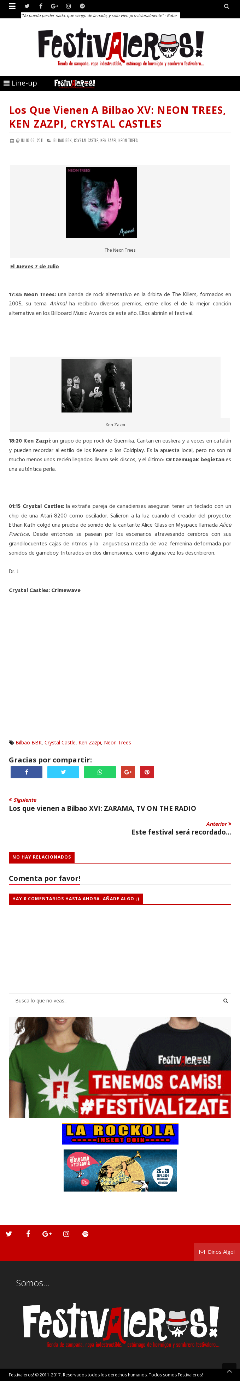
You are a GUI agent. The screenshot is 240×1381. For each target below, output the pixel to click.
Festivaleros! (21, 1375)
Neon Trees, (128, 140)
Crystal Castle (60, 742)
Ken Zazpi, (108, 140)
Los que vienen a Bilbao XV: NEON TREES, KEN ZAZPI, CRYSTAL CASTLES (117, 116)
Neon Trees (117, 742)
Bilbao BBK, (63, 140)
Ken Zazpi (89, 742)
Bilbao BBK (29, 742)
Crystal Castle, (86, 140)
